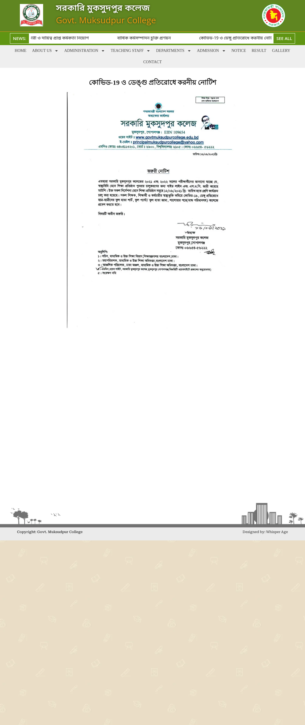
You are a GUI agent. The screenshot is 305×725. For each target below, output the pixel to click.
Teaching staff (130, 51)
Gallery (281, 50)
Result (259, 50)
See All (284, 38)
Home (20, 50)
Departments (173, 51)
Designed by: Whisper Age (265, 532)
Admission (211, 51)
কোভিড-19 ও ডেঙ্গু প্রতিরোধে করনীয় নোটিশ (240, 38)
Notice (239, 50)
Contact (152, 62)
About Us (45, 51)
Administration (84, 51)
